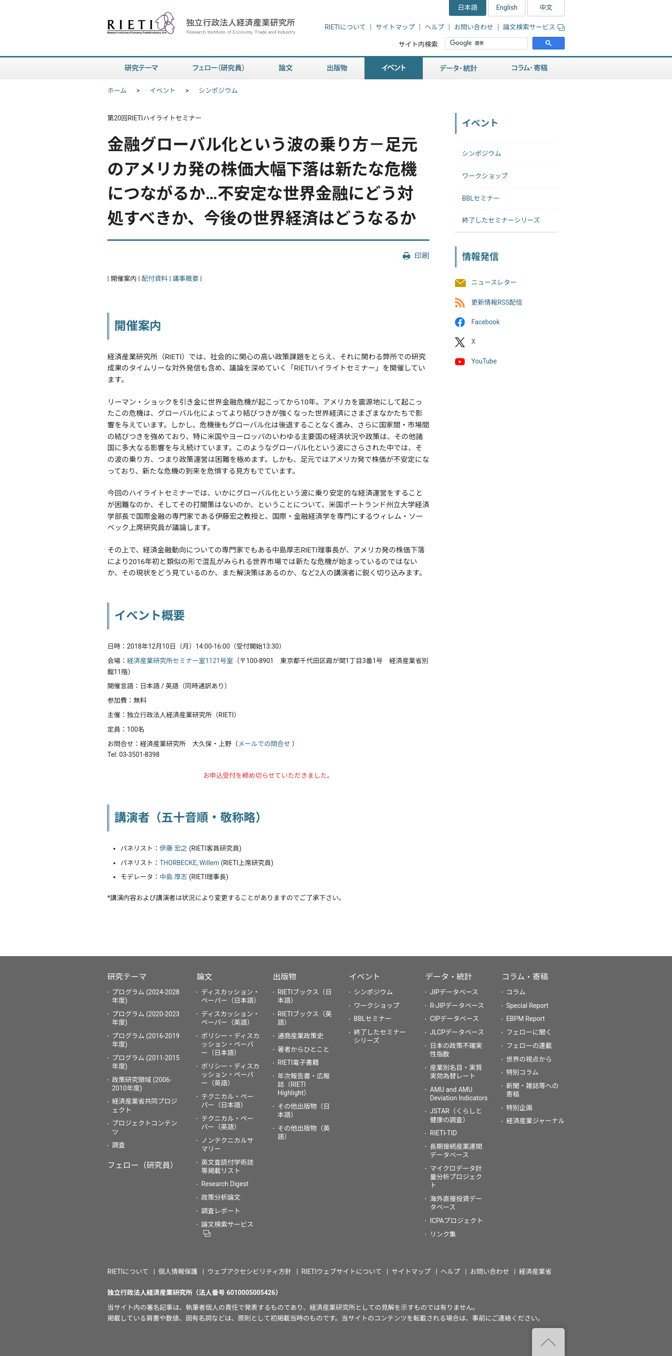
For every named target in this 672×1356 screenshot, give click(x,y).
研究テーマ (141, 68)
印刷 (421, 256)
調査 (118, 1145)
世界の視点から (529, 1059)
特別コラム (522, 1072)
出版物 (337, 68)
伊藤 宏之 (173, 848)
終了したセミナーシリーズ (501, 220)
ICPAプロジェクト (456, 1220)
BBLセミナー (481, 198)
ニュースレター (494, 283)
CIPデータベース (454, 1018)
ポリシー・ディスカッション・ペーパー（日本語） (230, 1044)
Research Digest (224, 1184)
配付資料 (154, 278)
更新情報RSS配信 (496, 302)
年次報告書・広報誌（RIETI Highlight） (304, 1084)
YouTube (484, 361)
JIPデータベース (454, 992)
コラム (516, 992)
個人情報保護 (177, 1271)
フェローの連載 (529, 1045)
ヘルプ (434, 27)
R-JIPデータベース (457, 1005)
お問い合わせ (473, 27)
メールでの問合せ (264, 744)
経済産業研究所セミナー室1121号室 (180, 660)
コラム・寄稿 (530, 68)
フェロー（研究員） (218, 68)
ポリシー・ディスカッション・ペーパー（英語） (230, 1074)
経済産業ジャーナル (535, 1121)
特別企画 (519, 1107)
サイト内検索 (418, 44)
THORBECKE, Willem (189, 863)
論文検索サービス (534, 27)
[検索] (487, 43)
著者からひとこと (304, 1049)
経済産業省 (535, 1271)
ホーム (117, 90)
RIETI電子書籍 (298, 1062)
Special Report (527, 1005)
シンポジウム (218, 90)
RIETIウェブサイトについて (341, 1271)
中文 (546, 7)
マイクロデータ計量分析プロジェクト (456, 1177)
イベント (393, 68)
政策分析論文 (220, 1197)
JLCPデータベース (457, 1032)
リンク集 (443, 1234)
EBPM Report (525, 1018)
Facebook (485, 322)
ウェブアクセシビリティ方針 (249, 1271)
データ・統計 (459, 68)
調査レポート (220, 1211)
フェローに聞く (529, 1032)
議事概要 (186, 278)
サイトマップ (395, 27)
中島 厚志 (173, 877)
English (506, 7)
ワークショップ (485, 176)
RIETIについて (345, 27)
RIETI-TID (443, 1133)
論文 (285, 68)
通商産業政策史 (300, 1036)
